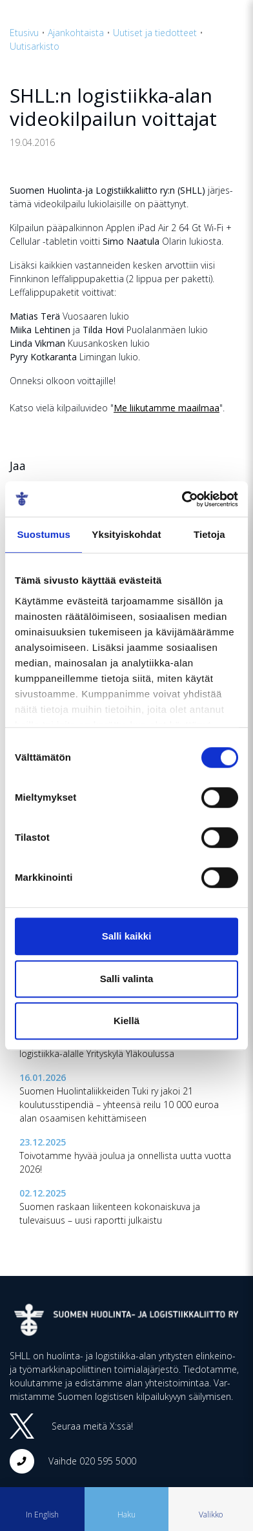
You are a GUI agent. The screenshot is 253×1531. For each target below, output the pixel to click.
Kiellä (126, 1020)
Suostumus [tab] (43, 534)
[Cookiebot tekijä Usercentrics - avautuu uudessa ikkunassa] (182, 499)
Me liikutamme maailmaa (166, 408)
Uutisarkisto (34, 46)
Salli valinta (127, 978)
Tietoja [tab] (209, 534)
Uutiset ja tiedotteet (155, 32)
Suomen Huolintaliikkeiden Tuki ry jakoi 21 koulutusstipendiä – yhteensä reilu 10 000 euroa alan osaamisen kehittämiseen (119, 1104)
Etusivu (24, 32)
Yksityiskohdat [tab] (126, 534)
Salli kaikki (127, 935)
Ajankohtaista (76, 32)
